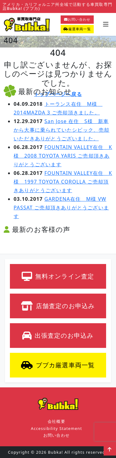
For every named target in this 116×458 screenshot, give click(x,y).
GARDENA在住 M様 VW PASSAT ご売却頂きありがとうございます (61, 208)
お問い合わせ (77, 19)
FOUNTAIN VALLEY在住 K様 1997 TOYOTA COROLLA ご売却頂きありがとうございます (63, 182)
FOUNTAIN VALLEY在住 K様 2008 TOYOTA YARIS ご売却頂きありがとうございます (63, 156)
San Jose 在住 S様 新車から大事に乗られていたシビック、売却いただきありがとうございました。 (62, 130)
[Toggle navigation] (105, 24)
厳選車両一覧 (77, 29)
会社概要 (56, 421)
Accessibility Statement (56, 428)
